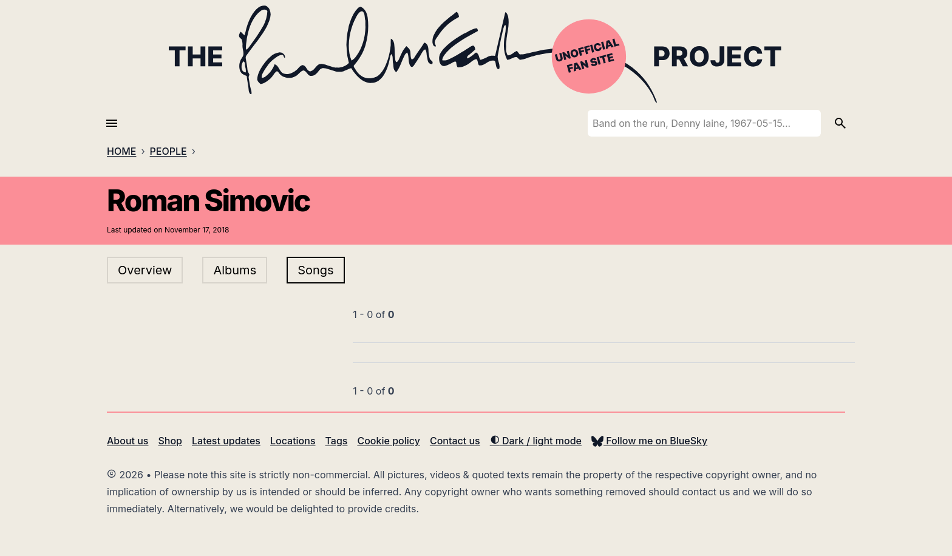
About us (127, 441)
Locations (293, 441)
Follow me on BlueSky (649, 441)
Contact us (455, 441)
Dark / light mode (536, 441)
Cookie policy (388, 441)
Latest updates (226, 441)
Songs (315, 270)
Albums (234, 270)
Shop (170, 441)
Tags (336, 441)
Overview (145, 270)
